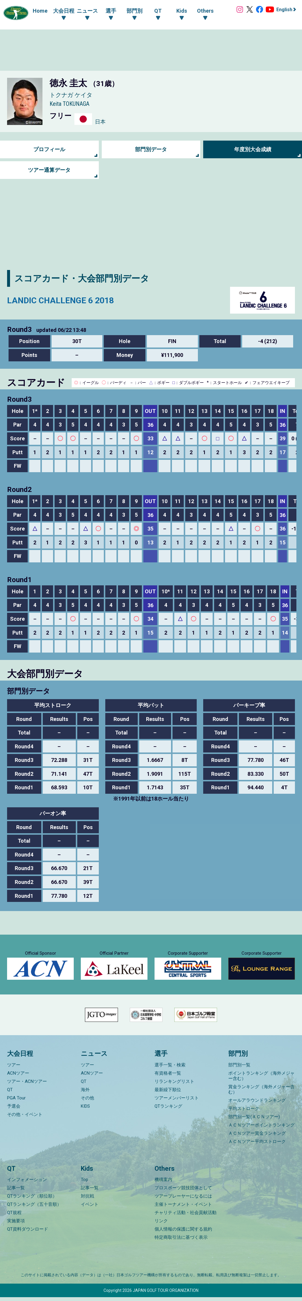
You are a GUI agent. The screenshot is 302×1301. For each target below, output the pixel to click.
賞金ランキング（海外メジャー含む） (261, 1093)
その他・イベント (24, 1118)
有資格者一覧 (168, 1077)
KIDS (85, 1110)
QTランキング (168, 1110)
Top (84, 1183)
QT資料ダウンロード (27, 1233)
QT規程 (14, 1216)
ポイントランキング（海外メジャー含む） (261, 1079)
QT (10, 1093)
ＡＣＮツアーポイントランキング (261, 1129)
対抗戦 (87, 1200)
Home (39, 11)
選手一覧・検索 (170, 1068)
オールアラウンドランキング (257, 1104)
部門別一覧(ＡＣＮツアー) (254, 1120)
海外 (85, 1093)
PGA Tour (16, 1101)
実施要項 (16, 1224)
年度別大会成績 (252, 149)
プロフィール (49, 149)
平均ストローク (243, 1112)
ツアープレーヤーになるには (183, 1200)
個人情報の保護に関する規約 (183, 1233)
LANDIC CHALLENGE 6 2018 (62, 300)
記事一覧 (16, 1191)
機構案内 (163, 1183)
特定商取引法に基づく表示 (181, 1241)
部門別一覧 (239, 1068)
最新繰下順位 (168, 1093)
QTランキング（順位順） (32, 1200)
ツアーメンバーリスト (177, 1101)
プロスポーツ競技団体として (183, 1191)
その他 (87, 1101)
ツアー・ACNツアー (27, 1085)
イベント (90, 1208)
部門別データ (151, 149)
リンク (161, 1224)
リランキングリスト (174, 1085)
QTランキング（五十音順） (34, 1208)
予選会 (13, 1110)
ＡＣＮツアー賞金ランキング (257, 1137)
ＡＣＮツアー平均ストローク (257, 1145)
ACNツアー (18, 1077)
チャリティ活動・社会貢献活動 (185, 1216)
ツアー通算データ (49, 170)
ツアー (13, 1068)
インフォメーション (27, 1183)
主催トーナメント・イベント (183, 1208)
